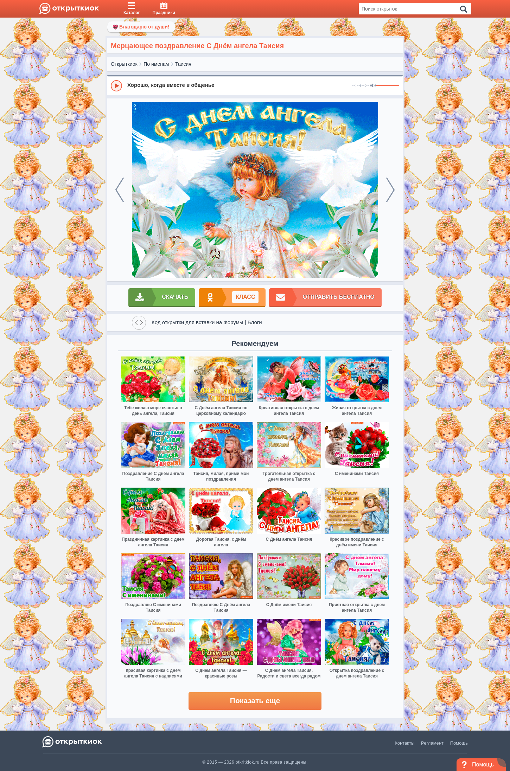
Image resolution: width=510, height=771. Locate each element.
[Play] (116, 85)
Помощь (459, 743)
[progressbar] (387, 85)
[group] (255, 85)
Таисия (183, 64)
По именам (156, 64)
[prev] (119, 190)
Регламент (432, 743)
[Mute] (372, 85)
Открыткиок (124, 64)
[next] (390, 190)
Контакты (404, 743)
